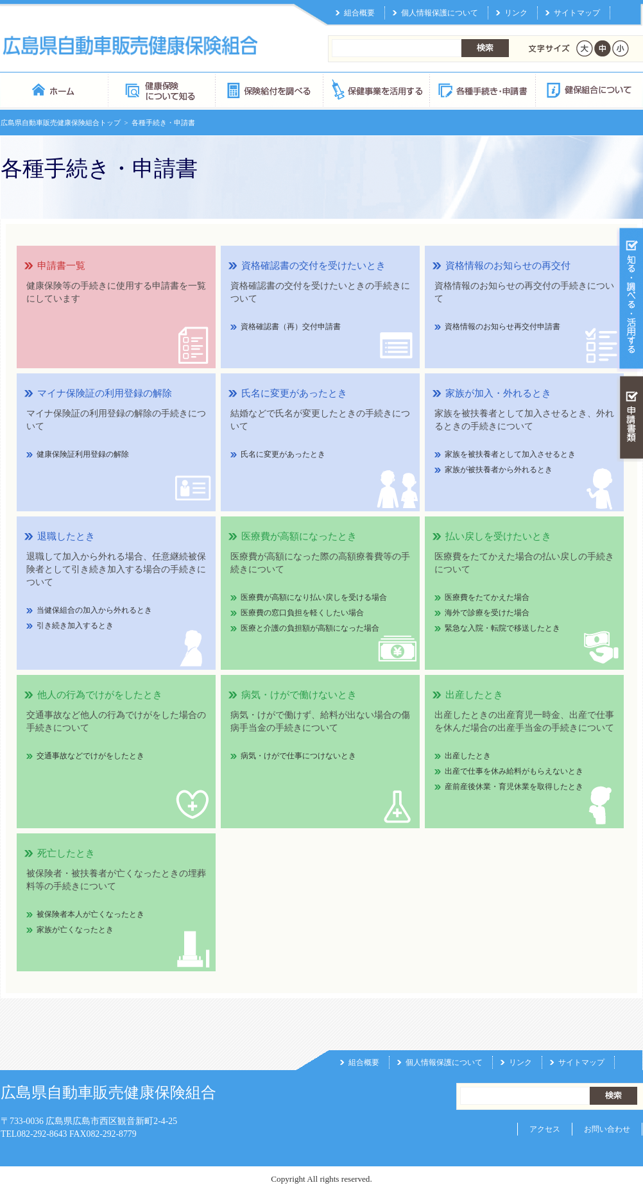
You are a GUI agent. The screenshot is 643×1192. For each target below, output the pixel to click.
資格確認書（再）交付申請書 (291, 326)
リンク (515, 12)
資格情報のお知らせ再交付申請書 (502, 326)
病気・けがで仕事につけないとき (298, 755)
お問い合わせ (607, 1129)
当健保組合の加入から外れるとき (94, 610)
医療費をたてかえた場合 (487, 597)
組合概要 (359, 12)
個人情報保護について (439, 12)
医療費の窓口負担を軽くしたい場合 (302, 612)
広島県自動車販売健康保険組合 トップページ (54, 89)
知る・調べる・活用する (630, 299)
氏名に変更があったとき (283, 454)
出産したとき (468, 755)
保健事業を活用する (375, 89)
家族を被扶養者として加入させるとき (510, 454)
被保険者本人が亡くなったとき (90, 914)
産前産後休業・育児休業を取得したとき (514, 786)
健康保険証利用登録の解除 (83, 454)
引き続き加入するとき (75, 625)
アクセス (544, 1129)
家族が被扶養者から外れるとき (499, 469)
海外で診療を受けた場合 (487, 612)
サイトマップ (577, 12)
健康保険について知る (161, 89)
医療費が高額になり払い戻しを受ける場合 (314, 597)
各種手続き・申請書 (482, 89)
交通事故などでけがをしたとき (90, 755)
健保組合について (588, 89)
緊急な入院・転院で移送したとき (502, 628)
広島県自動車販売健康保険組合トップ (61, 122)
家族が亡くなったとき (75, 929)
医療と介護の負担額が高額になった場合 (310, 628)
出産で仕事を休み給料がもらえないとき (514, 771)
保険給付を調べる (268, 89)
